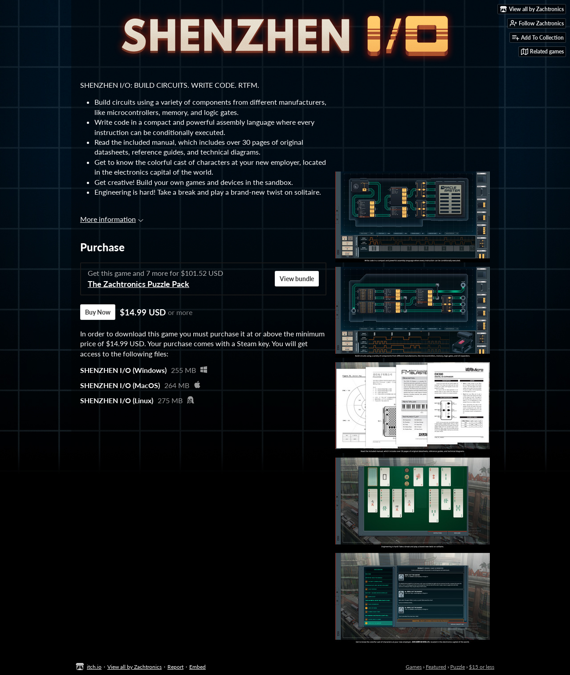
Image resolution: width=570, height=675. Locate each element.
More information (111, 219)
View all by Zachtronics (134, 666)
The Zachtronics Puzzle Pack (138, 284)
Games (414, 666)
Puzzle (457, 666)
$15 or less (481, 666)
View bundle (297, 278)
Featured (436, 666)
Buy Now (97, 312)
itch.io (94, 666)
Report (175, 666)
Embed (197, 666)
